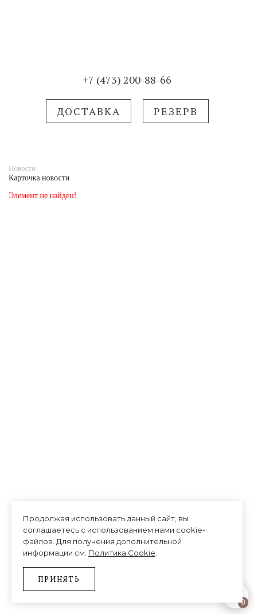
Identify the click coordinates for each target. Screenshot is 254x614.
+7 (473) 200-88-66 (127, 79)
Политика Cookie (121, 552)
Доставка (88, 111)
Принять (59, 579)
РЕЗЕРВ (176, 111)
